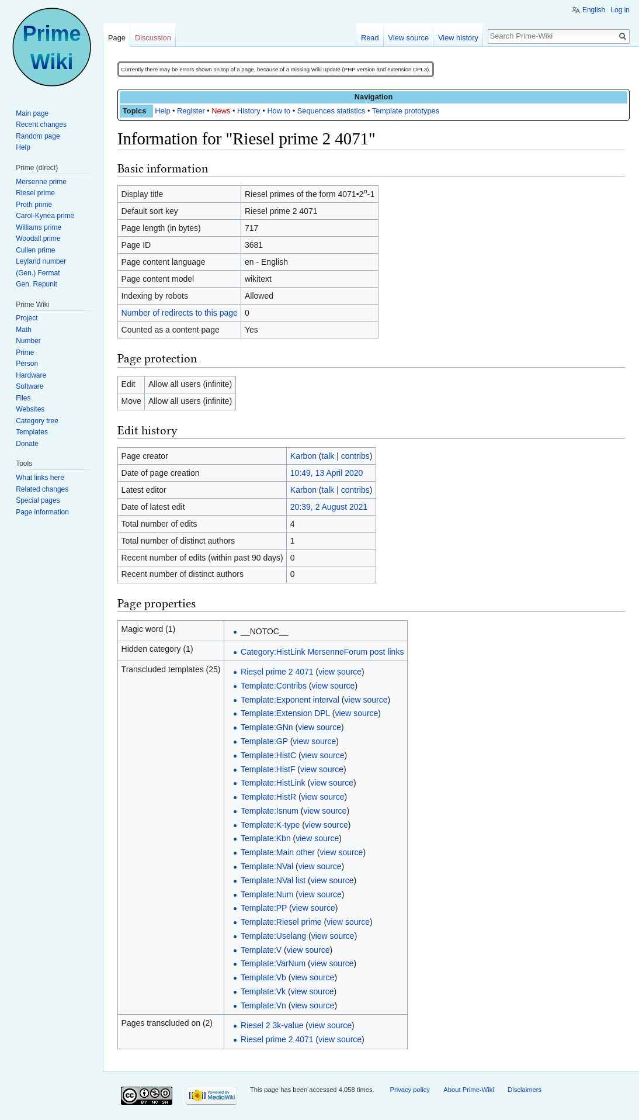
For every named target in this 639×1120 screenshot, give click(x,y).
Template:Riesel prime (281, 922)
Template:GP (264, 741)
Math (24, 330)
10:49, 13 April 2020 (326, 473)
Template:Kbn (266, 838)
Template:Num (267, 894)
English (593, 10)
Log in (620, 10)
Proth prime (34, 205)
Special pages (38, 500)
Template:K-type (270, 824)
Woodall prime (38, 238)
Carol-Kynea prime (45, 216)
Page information (42, 512)
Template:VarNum (273, 963)
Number (28, 341)
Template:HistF (268, 769)
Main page (32, 113)
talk (328, 456)
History (249, 110)
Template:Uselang (273, 936)
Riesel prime (35, 193)
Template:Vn (263, 1005)
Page (117, 37)
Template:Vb (263, 977)
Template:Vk (263, 991)
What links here (40, 477)
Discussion (153, 37)
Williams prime (38, 227)
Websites (30, 409)
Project (26, 318)
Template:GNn (267, 727)
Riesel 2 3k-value (272, 1025)
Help (162, 110)
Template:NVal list (273, 880)
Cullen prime (35, 250)
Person (27, 363)
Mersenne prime (41, 182)
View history (458, 37)
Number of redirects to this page (179, 312)
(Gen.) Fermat (38, 273)
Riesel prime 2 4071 (277, 671)
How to (278, 110)
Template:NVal (267, 866)
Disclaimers (524, 1089)
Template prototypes (405, 110)
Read (370, 37)
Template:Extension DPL (285, 713)
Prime (25, 352)
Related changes (42, 489)
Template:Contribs (274, 685)
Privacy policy (409, 1089)
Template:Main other (278, 852)
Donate (27, 444)
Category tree (37, 421)
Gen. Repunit (36, 284)
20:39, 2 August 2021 (328, 506)
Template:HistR (268, 796)
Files (23, 398)
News (220, 110)
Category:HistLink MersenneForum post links (322, 651)
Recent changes (41, 124)
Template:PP (264, 907)
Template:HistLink (273, 782)
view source (340, 671)
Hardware (31, 375)
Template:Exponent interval (290, 699)
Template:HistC (268, 755)
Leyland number (41, 261)
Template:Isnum (269, 810)
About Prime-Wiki (468, 1089)
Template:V (261, 950)
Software (29, 386)
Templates (32, 432)
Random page (38, 136)
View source (408, 37)
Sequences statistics (331, 110)
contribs (355, 456)
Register (191, 110)
